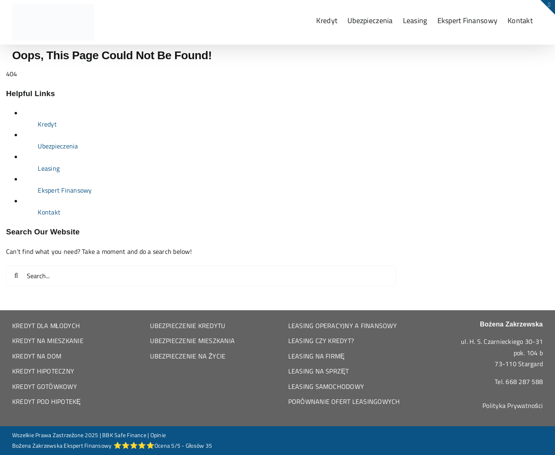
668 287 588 (524, 381)
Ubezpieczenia (58, 146)
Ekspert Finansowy (65, 190)
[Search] (16, 276)
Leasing (49, 168)
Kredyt (47, 124)
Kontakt (49, 212)
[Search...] (201, 276)
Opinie (158, 435)
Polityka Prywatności (512, 405)
